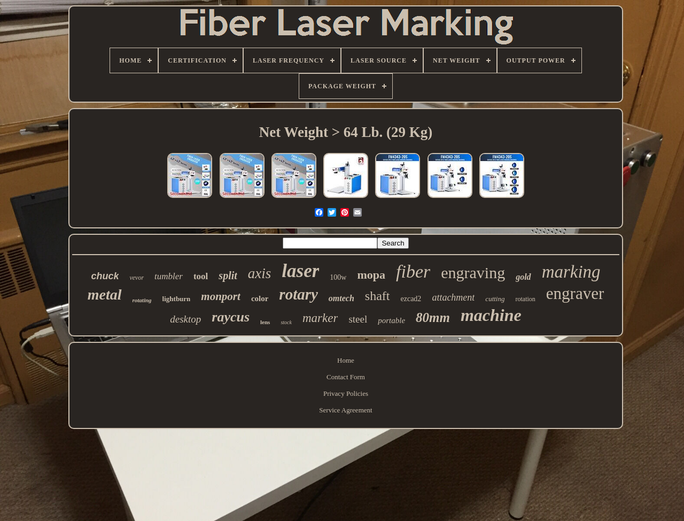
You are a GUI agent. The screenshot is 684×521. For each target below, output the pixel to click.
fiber (413, 271)
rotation (525, 299)
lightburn (176, 299)
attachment (453, 297)
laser (300, 270)
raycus (231, 317)
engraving (473, 272)
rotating (142, 300)
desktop (185, 319)
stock (286, 322)
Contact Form (346, 377)
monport (220, 296)
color (259, 298)
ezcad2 (411, 299)
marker (320, 318)
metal (105, 294)
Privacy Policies (345, 393)
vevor (136, 277)
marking (571, 271)
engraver (575, 293)
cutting (494, 299)
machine (491, 315)
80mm (433, 317)
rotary (298, 294)
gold (523, 276)
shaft (377, 296)
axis (259, 273)
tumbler (168, 276)
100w (338, 277)
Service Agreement (345, 410)
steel (357, 319)
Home (345, 360)
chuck (105, 276)
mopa (371, 274)
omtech (341, 298)
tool (200, 276)
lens (265, 322)
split (228, 275)
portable (391, 320)
